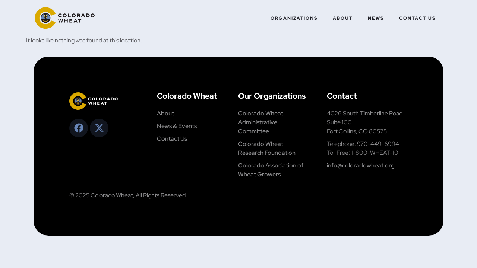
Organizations (294, 18)
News (376, 18)
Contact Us (417, 18)
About (343, 18)
